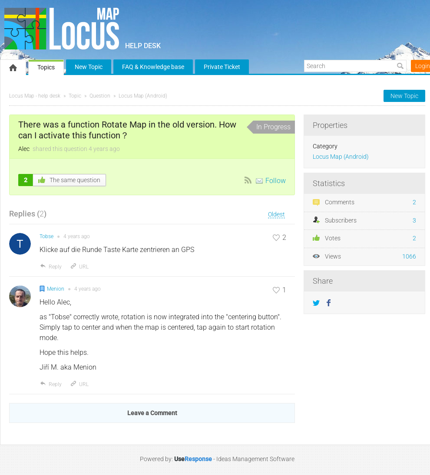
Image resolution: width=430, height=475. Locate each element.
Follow (275, 181)
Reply (51, 267)
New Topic (89, 66)
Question (99, 96)
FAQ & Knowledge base (153, 66)
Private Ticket (222, 66)
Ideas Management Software (255, 459)
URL (79, 267)
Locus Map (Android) (143, 96)
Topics (46, 67)
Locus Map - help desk (34, 96)
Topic (75, 96)
